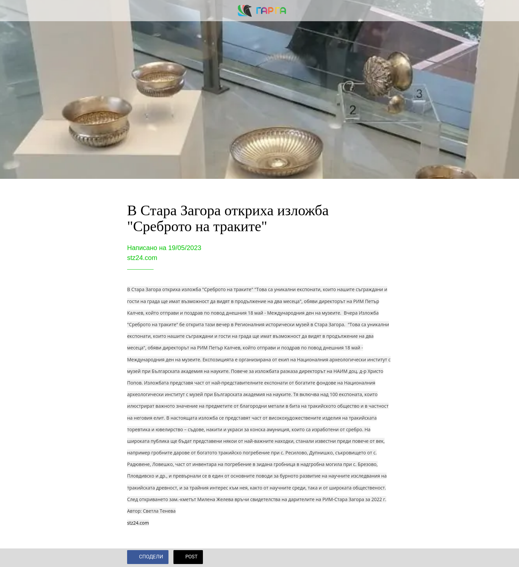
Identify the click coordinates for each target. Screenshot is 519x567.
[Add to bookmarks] (384, 558)
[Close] (13, 11)
